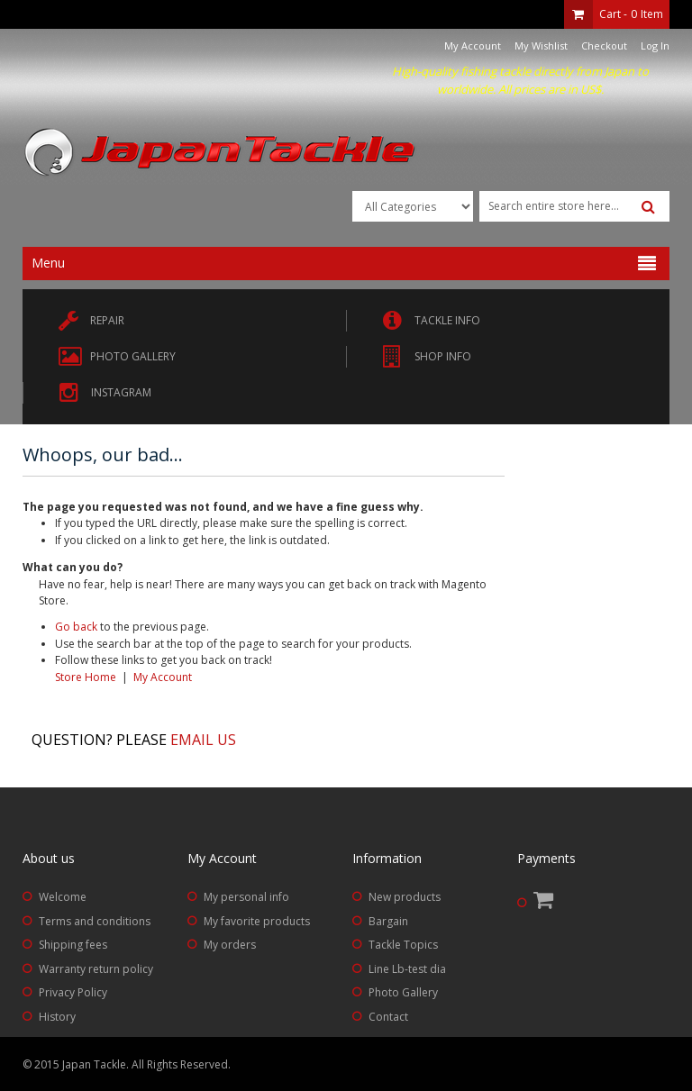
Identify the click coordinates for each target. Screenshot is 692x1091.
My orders (230, 944)
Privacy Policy (73, 992)
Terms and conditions (94, 921)
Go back (76, 626)
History (57, 1016)
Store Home (85, 677)
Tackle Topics (403, 944)
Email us (203, 740)
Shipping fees (73, 944)
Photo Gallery (403, 992)
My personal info (246, 897)
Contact (388, 1016)
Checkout (604, 45)
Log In (655, 45)
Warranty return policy (96, 969)
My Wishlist (541, 45)
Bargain (388, 921)
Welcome (62, 897)
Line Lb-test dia (407, 969)
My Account (472, 45)
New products (405, 897)
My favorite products (257, 921)
